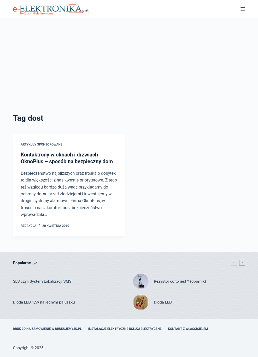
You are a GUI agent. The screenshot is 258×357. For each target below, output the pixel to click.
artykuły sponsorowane (41, 144)
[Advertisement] (129, 73)
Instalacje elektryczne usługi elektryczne (125, 329)
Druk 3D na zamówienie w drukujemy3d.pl (47, 329)
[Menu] (243, 9)
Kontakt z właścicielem (188, 329)
